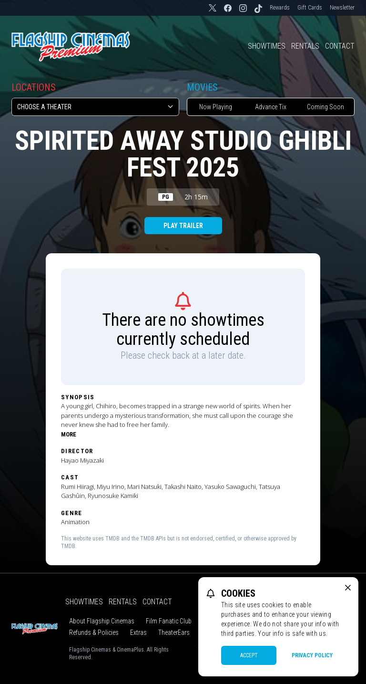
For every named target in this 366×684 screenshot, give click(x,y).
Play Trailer (183, 225)
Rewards (280, 7)
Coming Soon (325, 107)
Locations (33, 87)
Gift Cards (309, 7)
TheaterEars (174, 632)
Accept (249, 655)
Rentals (305, 46)
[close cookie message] (348, 587)
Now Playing (215, 107)
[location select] (95, 107)
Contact (340, 46)
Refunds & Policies (94, 632)
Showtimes (266, 46)
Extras (138, 632)
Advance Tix (270, 107)
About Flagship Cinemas (101, 621)
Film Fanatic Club (169, 621)
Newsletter (342, 7)
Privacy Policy (312, 655)
